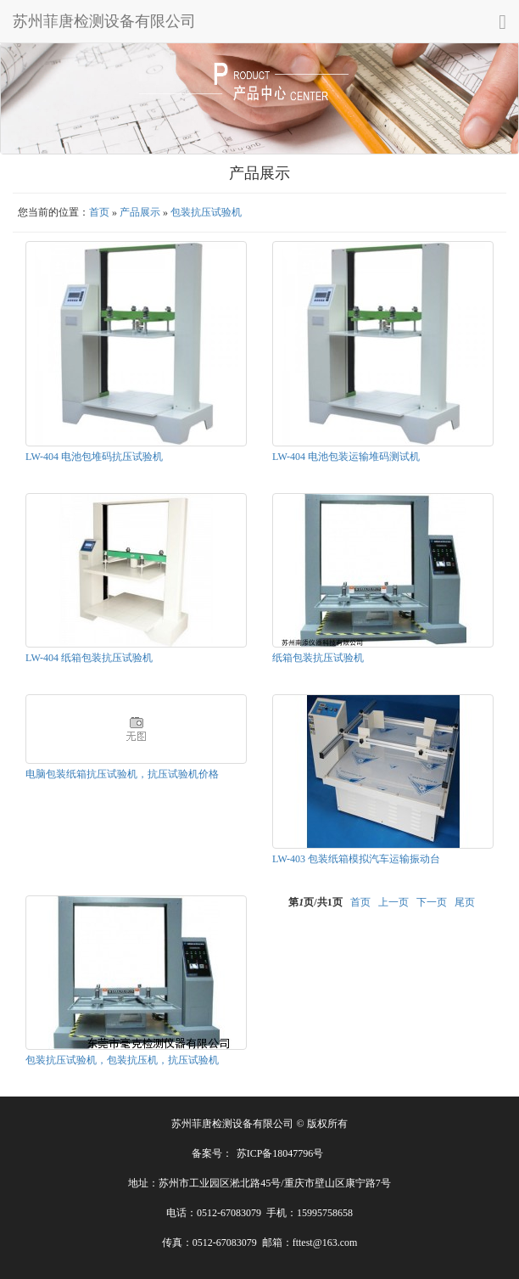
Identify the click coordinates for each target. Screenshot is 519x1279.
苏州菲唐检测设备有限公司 (104, 21)
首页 (99, 212)
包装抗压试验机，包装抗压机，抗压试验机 (122, 1060)
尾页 (464, 902)
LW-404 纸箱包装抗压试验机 (89, 658)
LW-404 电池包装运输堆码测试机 (346, 457)
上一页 (393, 902)
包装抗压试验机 (206, 212)
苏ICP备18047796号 (280, 1153)
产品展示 (140, 212)
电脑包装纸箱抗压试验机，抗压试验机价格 (122, 774)
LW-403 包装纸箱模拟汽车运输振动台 (356, 859)
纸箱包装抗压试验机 (318, 658)
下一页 (431, 902)
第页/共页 (315, 902)
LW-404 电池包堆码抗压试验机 (94, 457)
